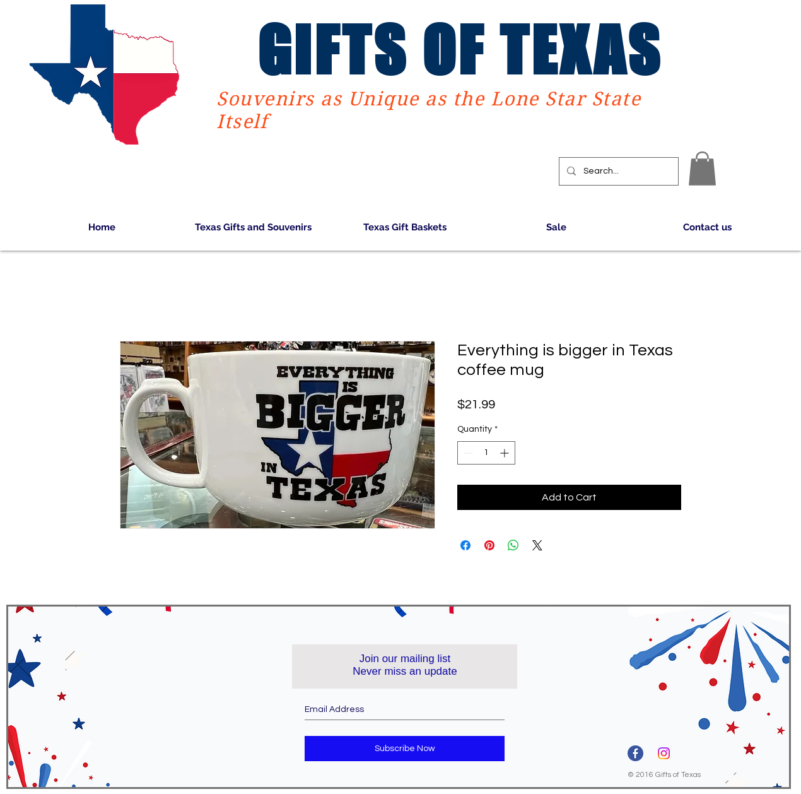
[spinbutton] (486, 453)
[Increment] (505, 453)
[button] (702, 168)
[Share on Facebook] (465, 545)
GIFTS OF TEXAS (459, 50)
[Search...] (617, 171)
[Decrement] (467, 453)
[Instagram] (664, 753)
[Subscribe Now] (405, 748)
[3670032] (635, 753)
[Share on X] (537, 545)
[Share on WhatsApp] (513, 545)
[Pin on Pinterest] (489, 545)
